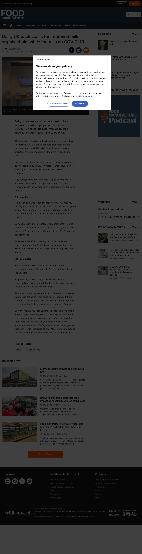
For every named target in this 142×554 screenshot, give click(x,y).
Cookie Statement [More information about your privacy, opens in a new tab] (83, 96)
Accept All (80, 103)
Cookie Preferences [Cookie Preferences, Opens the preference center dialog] (59, 103)
